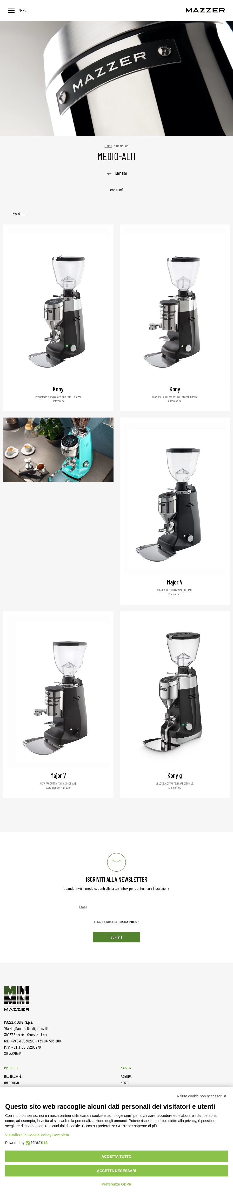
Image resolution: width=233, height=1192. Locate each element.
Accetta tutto (117, 1156)
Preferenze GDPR (117, 1184)
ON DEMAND (11, 1083)
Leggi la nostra (116, 922)
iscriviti (117, 937)
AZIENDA (126, 1076)
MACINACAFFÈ (13, 1076)
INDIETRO (116, 174)
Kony (58, 389)
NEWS (124, 1083)
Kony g (175, 775)
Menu (17, 10)
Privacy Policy (128, 921)
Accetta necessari (116, 1171)
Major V (175, 582)
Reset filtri (19, 213)
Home (108, 146)
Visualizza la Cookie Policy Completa (37, 1135)
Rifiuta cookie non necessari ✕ (202, 1096)
